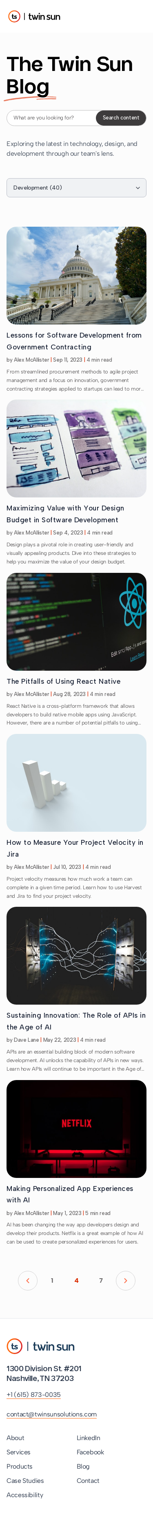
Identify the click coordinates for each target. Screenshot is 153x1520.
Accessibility (25, 1495)
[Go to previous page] (28, 1280)
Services (19, 1452)
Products (20, 1466)
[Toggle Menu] (137, 16)
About (15, 1438)
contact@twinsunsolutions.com (52, 1414)
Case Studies (25, 1481)
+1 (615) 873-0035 (34, 1394)
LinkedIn (88, 1438)
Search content (121, 118)
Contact (88, 1481)
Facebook (90, 1452)
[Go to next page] (125, 1280)
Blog (83, 1466)
